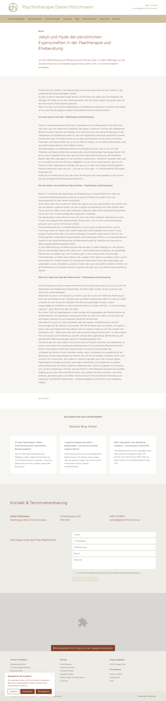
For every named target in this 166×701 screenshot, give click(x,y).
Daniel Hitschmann (57, 7)
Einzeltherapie (66, 664)
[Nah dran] (52, 674)
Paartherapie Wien (17, 19)
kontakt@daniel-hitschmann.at (145, 8)
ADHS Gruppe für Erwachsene (72, 677)
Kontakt (116, 19)
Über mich (104, 19)
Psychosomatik (16, 671)
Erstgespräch (115, 677)
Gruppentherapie (67, 674)
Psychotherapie (35, 19)
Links (112, 681)
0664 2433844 (151, 5)
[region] (30, 684)
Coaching (67, 19)
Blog (77, 19)
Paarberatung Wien (18, 664)
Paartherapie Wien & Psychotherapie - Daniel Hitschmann (13, 7)
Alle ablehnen (27, 691)
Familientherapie (52, 19)
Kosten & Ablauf (116, 674)
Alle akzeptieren (43, 691)
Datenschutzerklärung (129, 573)
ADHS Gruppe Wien (118, 664)
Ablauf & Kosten (89, 19)
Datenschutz (57, 696)
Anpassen (13, 691)
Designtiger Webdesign (147, 696)
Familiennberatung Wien (20, 667)
